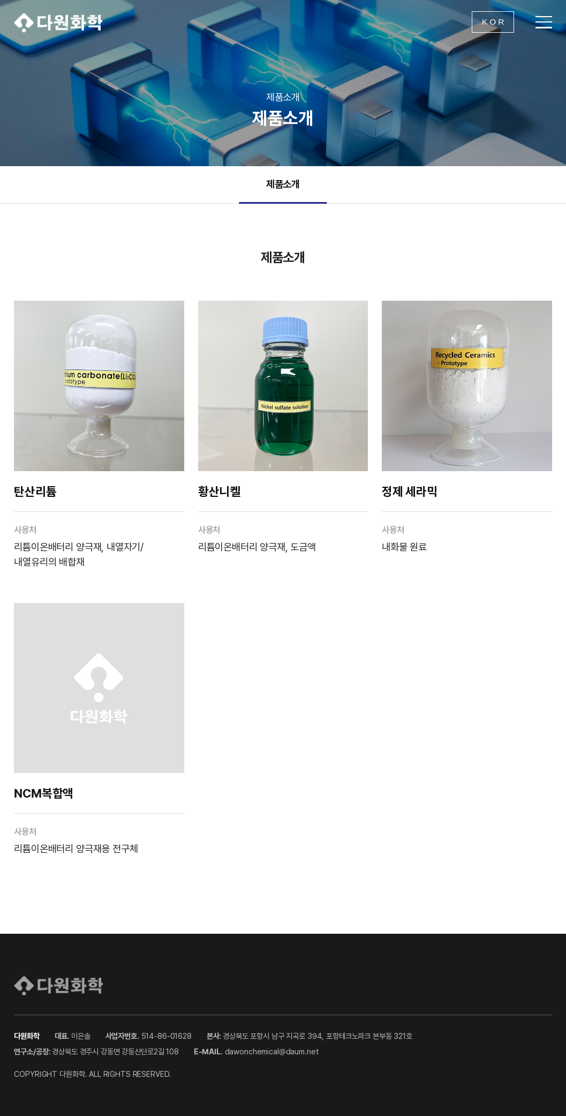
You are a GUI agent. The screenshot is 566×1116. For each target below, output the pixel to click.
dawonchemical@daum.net (272, 1051)
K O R (493, 21)
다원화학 (58, 22)
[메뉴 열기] (543, 22)
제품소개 (283, 184)
